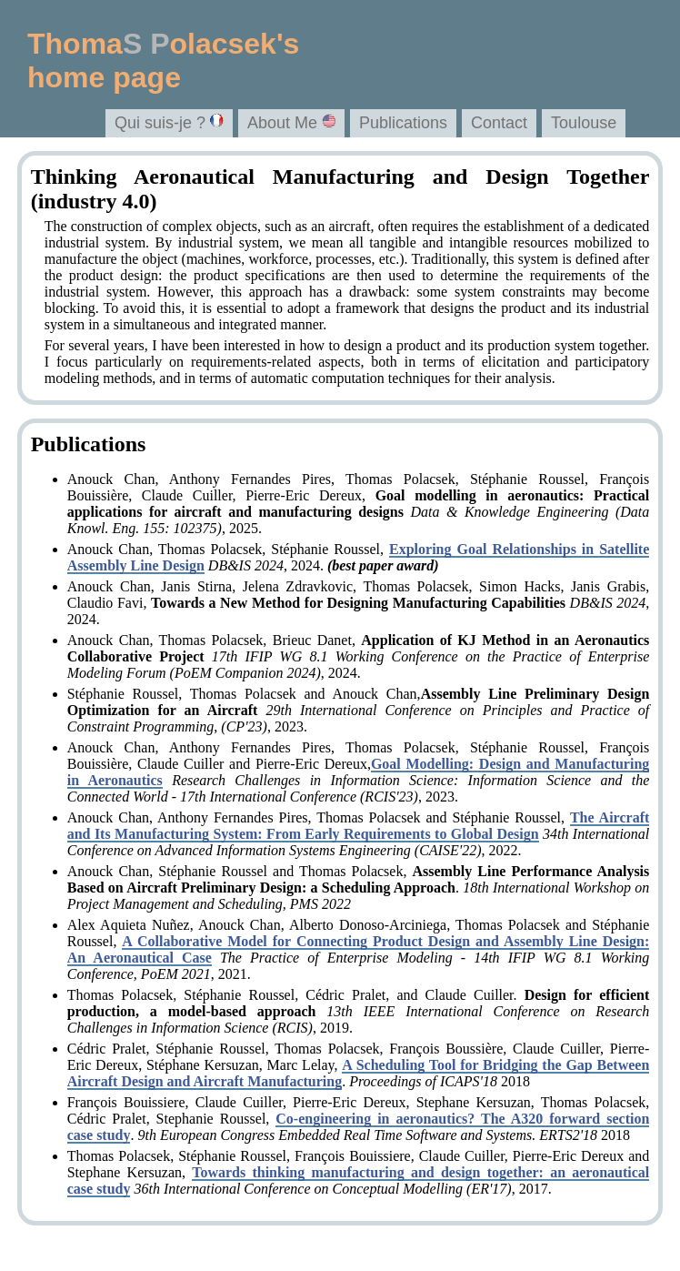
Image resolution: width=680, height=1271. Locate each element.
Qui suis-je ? (169, 123)
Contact (499, 123)
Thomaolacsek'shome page (163, 60)
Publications (403, 123)
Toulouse (583, 123)
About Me (291, 123)
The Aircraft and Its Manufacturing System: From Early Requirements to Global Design (358, 826)
